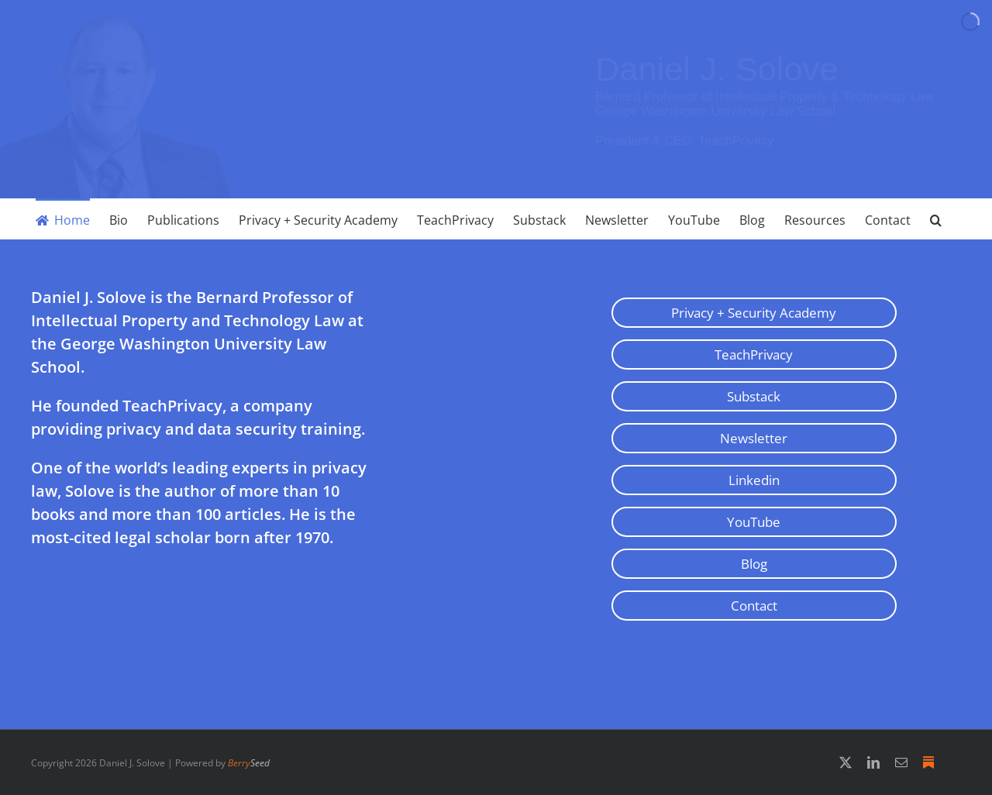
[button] (936, 218)
